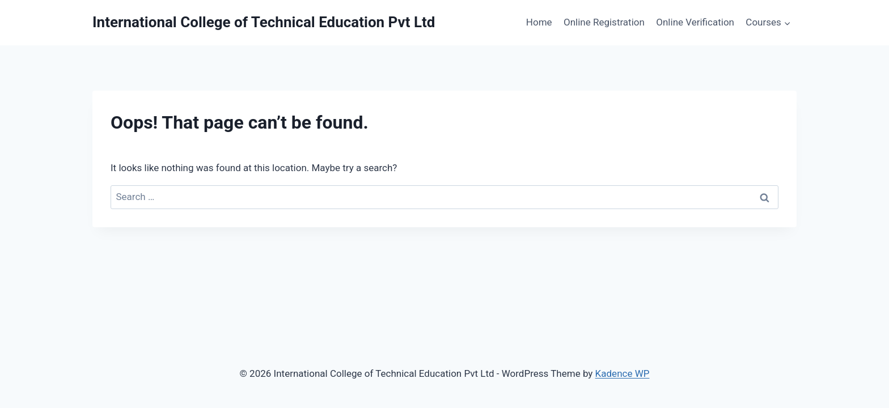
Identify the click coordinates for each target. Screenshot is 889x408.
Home (539, 22)
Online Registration (604, 22)
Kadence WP (622, 373)
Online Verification (695, 22)
